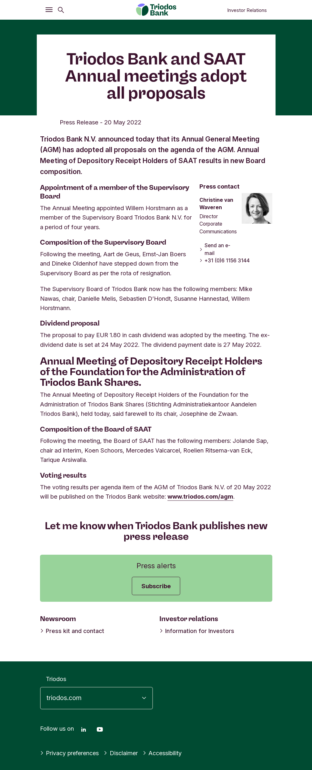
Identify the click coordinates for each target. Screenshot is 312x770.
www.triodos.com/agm (200, 496)
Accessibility (165, 752)
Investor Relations (247, 10)
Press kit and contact (71, 630)
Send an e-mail (214, 249)
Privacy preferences (70, 752)
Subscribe (156, 586)
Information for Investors (195, 630)
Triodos (56, 678)
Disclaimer (123, 752)
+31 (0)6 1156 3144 (224, 261)
